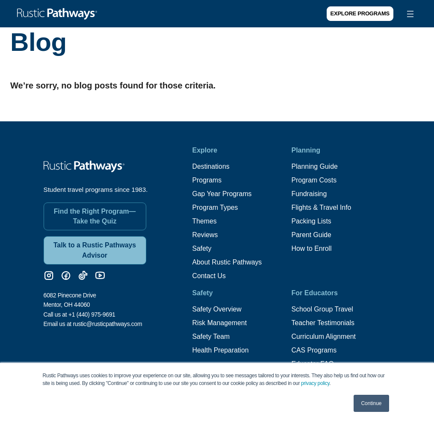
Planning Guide (315, 166)
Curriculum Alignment (324, 336)
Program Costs (314, 180)
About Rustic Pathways (227, 262)
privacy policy (315, 383)
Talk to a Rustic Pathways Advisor (94, 249)
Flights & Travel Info (322, 207)
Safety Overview (217, 309)
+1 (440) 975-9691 (91, 313)
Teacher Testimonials (323, 322)
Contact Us (209, 275)
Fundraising (310, 193)
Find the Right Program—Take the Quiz (94, 215)
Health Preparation (220, 350)
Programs (207, 180)
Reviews (205, 234)
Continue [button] (371, 403)
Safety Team (211, 336)
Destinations (211, 166)
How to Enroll (312, 248)
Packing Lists (312, 221)
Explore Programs (360, 13)
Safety (202, 248)
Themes (204, 221)
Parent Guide (312, 234)
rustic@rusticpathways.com (107, 323)
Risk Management (220, 322)
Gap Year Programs (222, 193)
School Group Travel (323, 309)
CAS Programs (314, 350)
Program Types (215, 207)
